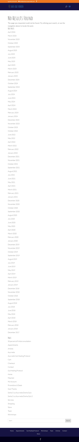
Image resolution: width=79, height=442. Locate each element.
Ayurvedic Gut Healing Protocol (19, 356)
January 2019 (13, 285)
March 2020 (12, 233)
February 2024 (13, 113)
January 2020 (13, 241)
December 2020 (13, 201)
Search (68, 420)
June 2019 (11, 266)
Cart (9, 360)
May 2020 (11, 226)
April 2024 (11, 105)
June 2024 (11, 98)
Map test (11, 378)
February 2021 (13, 193)
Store (10, 407)
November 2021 (13, 160)
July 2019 (11, 263)
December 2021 (13, 157)
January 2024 (13, 116)
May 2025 (11, 61)
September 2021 (14, 168)
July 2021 (11, 175)
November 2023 (13, 124)
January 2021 (13, 197)
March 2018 (12, 321)
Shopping (11, 404)
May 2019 (11, 270)
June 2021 (11, 179)
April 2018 (11, 318)
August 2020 (12, 215)
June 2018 (11, 310)
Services (11, 400)
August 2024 (12, 91)
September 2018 (14, 299)
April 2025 (11, 65)
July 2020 (11, 219)
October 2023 (13, 127)
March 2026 (12, 36)
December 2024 (13, 80)
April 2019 (11, 274)
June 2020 (11, 222)
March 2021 (12, 190)
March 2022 (12, 146)
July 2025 (11, 54)
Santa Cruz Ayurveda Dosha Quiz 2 (20, 396)
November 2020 (13, 204)
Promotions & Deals (15, 385)
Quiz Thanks (12, 389)
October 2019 (13, 252)
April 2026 (11, 32)
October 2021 (13, 164)
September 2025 (14, 47)
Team (10, 411)
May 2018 (11, 314)
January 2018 (13, 329)
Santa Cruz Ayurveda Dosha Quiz (19, 393)
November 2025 (13, 39)
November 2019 (13, 248)
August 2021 (12, 171)
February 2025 (13, 72)
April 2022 (11, 142)
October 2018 (13, 296)
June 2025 (11, 58)
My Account (12, 382)
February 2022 (13, 149)
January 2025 (13, 76)
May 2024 (11, 102)
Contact (11, 367)
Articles (10, 349)
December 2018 (13, 288)
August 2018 (12, 303)
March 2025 (12, 69)
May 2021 (11, 182)
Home (10, 374)
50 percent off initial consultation (19, 341)
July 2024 (11, 94)
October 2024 (13, 83)
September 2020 (14, 211)
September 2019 (14, 255)
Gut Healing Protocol (15, 371)
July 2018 (11, 307)
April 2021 (11, 186)
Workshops (12, 415)
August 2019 (12, 259)
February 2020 (13, 237)
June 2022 (11, 135)
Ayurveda (11, 352)
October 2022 (13, 131)
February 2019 (13, 281)
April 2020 (11, 230)
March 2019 (12, 277)
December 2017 (13, 332)
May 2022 (11, 138)
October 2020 (13, 208)
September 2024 (14, 87)
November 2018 (13, 292)
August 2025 (12, 50)
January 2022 (13, 153)
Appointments (13, 345)
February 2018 (13, 325)
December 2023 (13, 120)
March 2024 (12, 109)
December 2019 (13, 244)
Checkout (11, 363)
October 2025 (13, 43)
